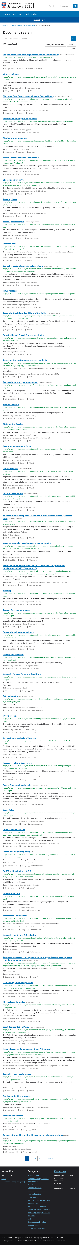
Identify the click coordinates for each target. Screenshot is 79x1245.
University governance (36, 1228)
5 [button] (43, 1158)
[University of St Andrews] (17, 5)
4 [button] (39, 1158)
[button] (50, 1158)
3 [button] (35, 1158)
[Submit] (75, 6)
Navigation (39, 19)
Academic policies (35, 1175)
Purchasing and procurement (39, 1212)
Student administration (37, 1222)
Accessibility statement (27, 1241)
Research (31, 1216)
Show (71, 45)
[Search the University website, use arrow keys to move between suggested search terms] (60, 6)
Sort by (55, 45)
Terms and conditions (46, 1241)
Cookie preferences (8, 1241)
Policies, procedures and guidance (20, 14)
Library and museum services (39, 1209)
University (4, 25)
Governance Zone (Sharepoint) (13, 1182)
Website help (61, 1241)
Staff (29, 1219)
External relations (34, 1187)
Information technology (37, 1206)
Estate (30, 1184)
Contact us (60, 1171)
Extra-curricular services (37, 1191)
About (3, 1178)
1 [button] (26, 1158)
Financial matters (34, 1194)
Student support (34, 1225)
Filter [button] (73, 48)
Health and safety (34, 1197)
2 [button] (31, 1158)
